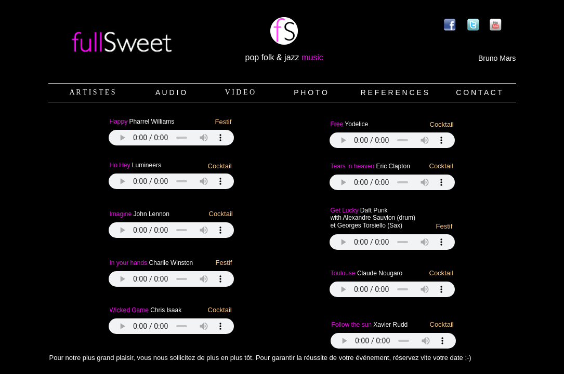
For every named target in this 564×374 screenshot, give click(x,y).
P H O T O (310, 92)
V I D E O (240, 92)
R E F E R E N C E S (395, 92)
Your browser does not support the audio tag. (171, 326)
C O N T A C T (479, 92)
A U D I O (170, 92)
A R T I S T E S (92, 92)
